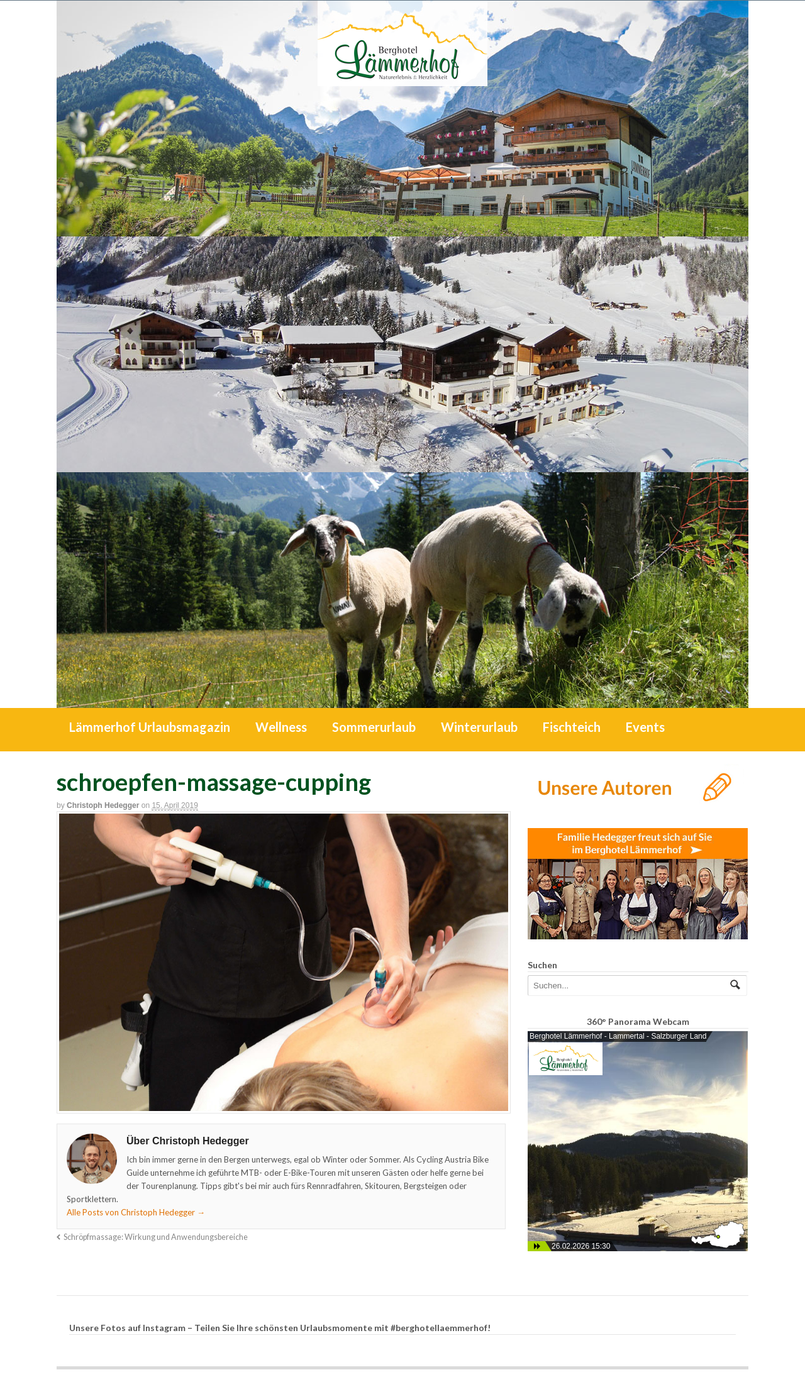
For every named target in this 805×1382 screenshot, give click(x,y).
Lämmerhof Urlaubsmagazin (149, 726)
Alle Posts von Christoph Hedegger (136, 1212)
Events (645, 726)
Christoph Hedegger (103, 805)
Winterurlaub (479, 726)
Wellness (281, 726)
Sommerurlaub (374, 726)
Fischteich (572, 726)
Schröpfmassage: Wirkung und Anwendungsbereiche (156, 1237)
